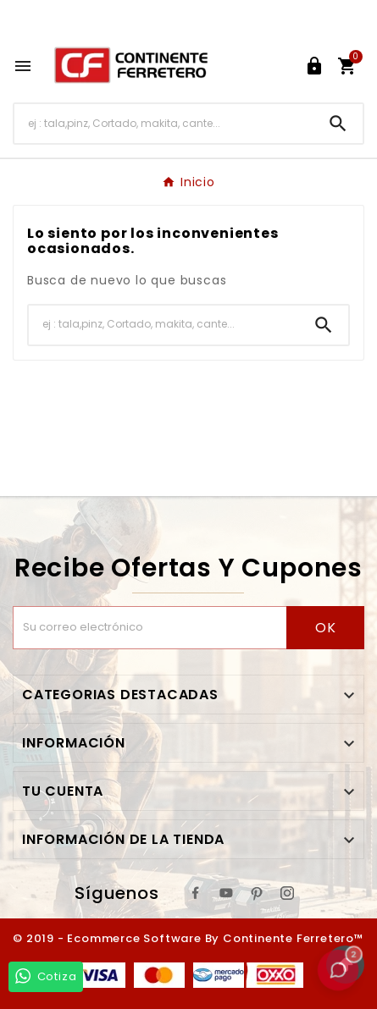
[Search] (338, 124)
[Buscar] (163, 123)
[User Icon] (314, 66)
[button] (338, 970)
